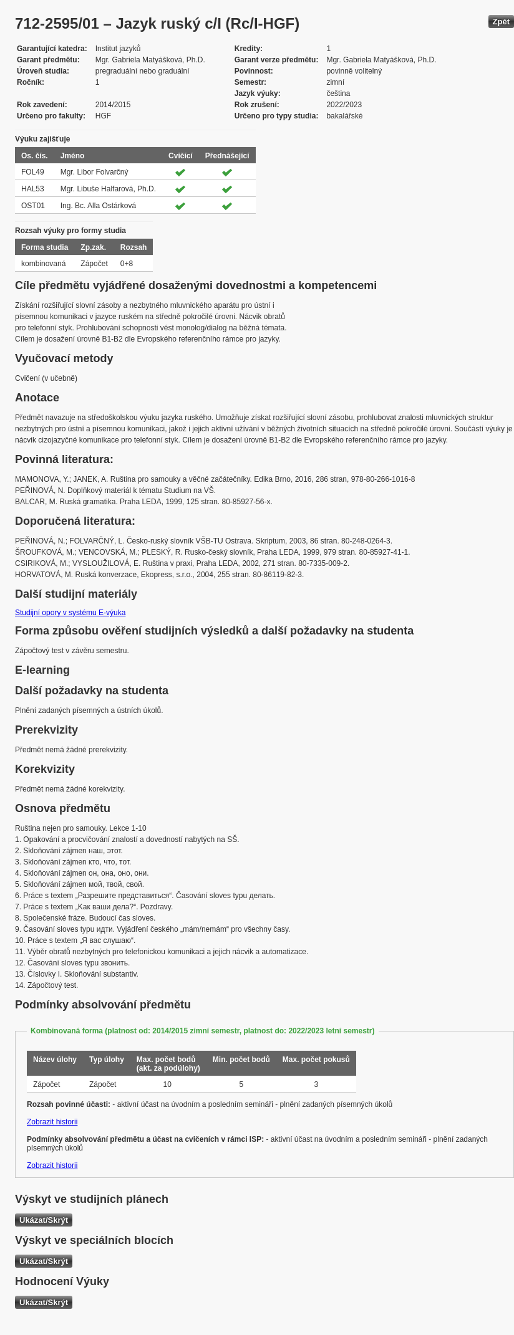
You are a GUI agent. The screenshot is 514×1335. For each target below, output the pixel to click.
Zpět (501, 21)
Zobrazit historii (52, 1121)
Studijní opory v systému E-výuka (70, 612)
